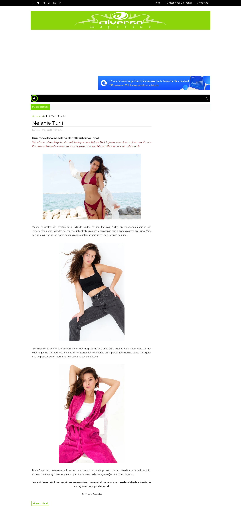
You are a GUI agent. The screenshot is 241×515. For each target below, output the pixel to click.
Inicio (157, 2)
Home (35, 116)
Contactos (202, 2)
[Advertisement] (120, 52)
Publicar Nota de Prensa (178, 2)
